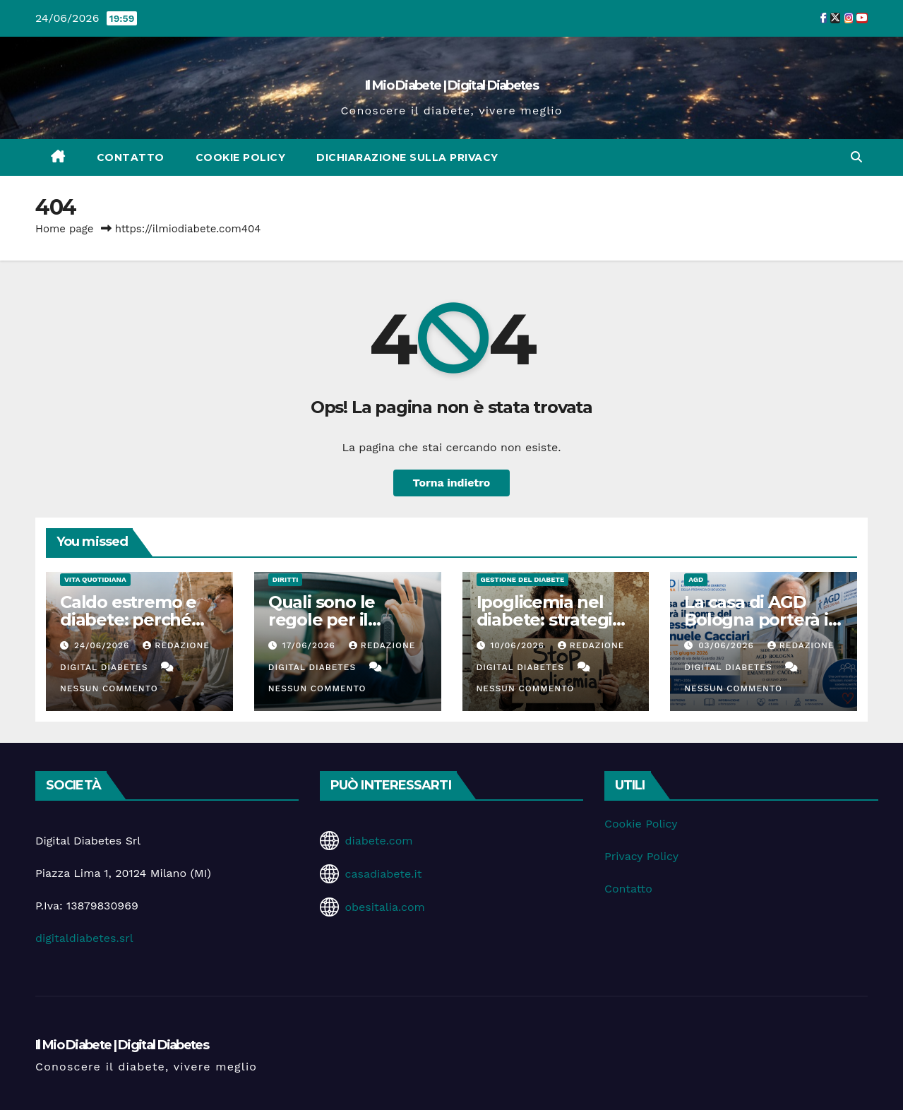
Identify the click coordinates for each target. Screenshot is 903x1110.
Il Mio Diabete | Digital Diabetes (451, 85)
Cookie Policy (241, 157)
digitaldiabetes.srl (84, 938)
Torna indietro (451, 482)
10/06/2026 (518, 645)
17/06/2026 (310, 645)
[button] (856, 157)
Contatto (131, 157)
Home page (64, 228)
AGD (695, 579)
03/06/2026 (728, 645)
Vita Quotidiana (95, 579)
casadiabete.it (383, 874)
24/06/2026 (103, 645)
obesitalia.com (384, 907)
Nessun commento (109, 688)
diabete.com (378, 840)
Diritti (286, 579)
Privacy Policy (641, 856)
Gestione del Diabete (523, 579)
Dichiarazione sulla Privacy (407, 157)
